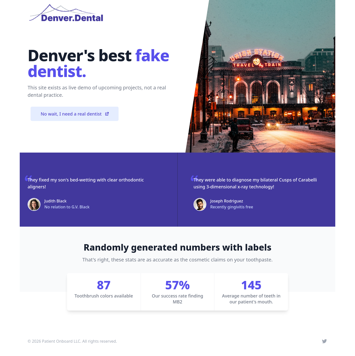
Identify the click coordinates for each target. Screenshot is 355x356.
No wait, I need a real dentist (75, 114)
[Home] (66, 13)
